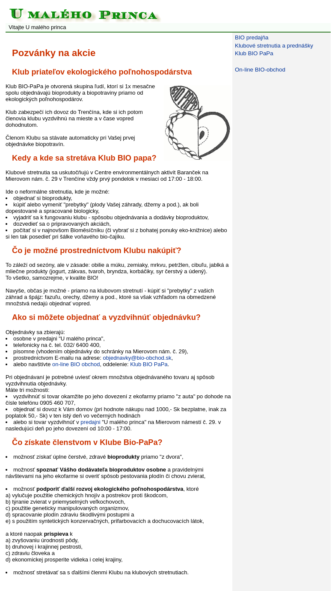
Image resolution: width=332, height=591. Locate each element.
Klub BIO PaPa (148, 364)
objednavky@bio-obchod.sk (137, 358)
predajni (90, 422)
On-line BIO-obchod (260, 69)
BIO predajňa (252, 37)
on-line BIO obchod (76, 364)
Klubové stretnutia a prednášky (274, 45)
